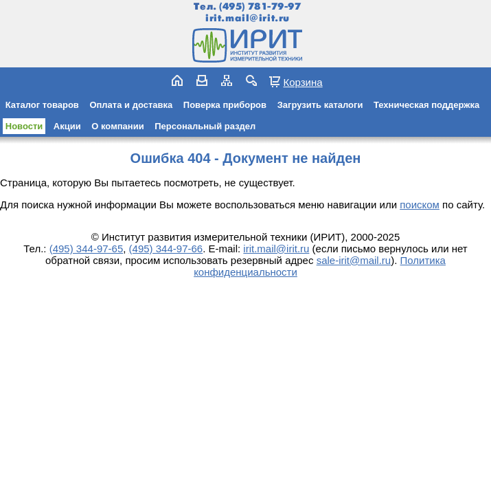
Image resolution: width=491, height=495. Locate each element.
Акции (67, 126)
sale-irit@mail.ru (354, 260)
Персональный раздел (205, 126)
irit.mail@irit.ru (247, 18)
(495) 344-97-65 (86, 248)
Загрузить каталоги (320, 105)
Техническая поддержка (426, 105)
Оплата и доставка (130, 105)
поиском (419, 204)
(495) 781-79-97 (260, 6)
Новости (24, 126)
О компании (117, 126)
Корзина (302, 81)
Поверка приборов (224, 105)
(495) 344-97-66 (166, 248)
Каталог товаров (42, 105)
